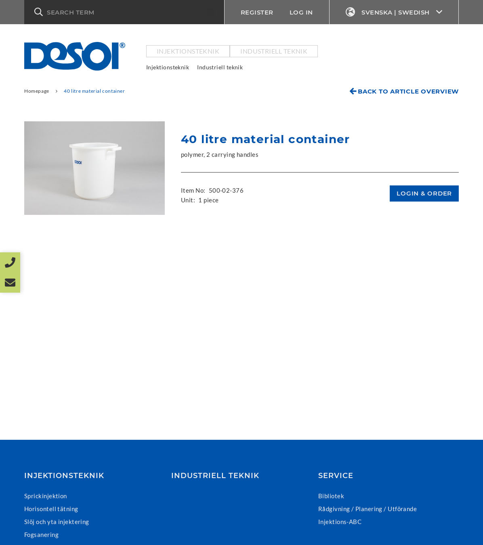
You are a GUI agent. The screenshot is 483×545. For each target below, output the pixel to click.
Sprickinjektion (45, 495)
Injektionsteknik (188, 51)
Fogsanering (41, 534)
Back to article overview (408, 91)
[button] (124, 12)
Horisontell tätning (51, 508)
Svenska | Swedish (394, 12)
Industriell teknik (273, 51)
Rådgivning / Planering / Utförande (367, 508)
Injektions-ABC (339, 521)
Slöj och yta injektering (56, 521)
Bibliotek (331, 495)
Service (335, 475)
